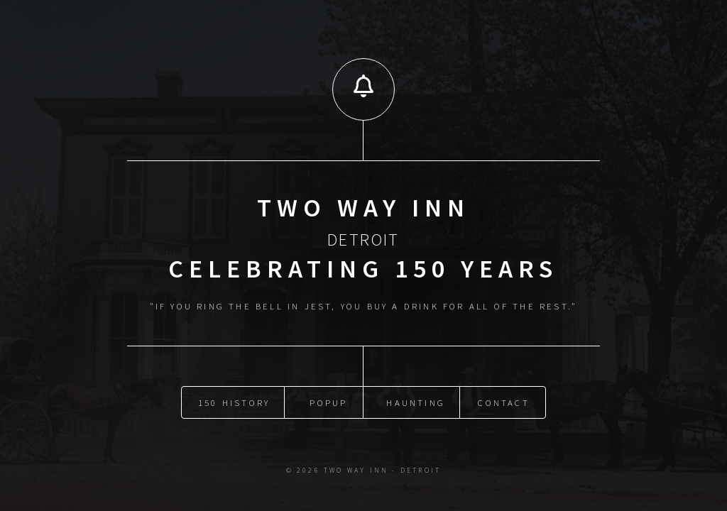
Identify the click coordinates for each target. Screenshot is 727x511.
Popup (328, 401)
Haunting (415, 401)
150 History (234, 401)
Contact (503, 401)
